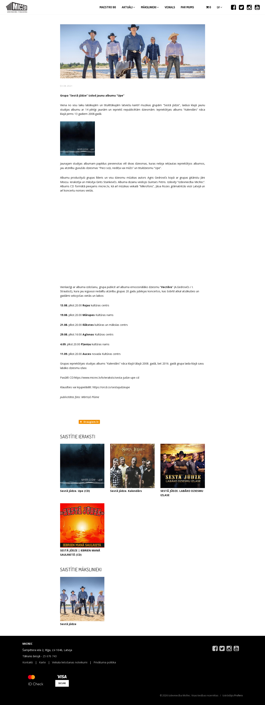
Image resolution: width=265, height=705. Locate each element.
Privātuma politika (105, 662)
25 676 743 (50, 656)
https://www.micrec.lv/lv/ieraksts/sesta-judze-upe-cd (106, 377)
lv (219, 7)
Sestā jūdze (68, 624)
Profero (238, 695)
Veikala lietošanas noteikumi (69, 662)
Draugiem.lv (89, 422)
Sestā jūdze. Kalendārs (126, 491)
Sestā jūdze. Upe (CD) (75, 491)
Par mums (187, 7)
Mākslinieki (150, 7)
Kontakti (27, 662)
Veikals (170, 7)
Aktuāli (128, 7)
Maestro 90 (108, 7)
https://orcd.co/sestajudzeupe (111, 387)
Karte (42, 662)
